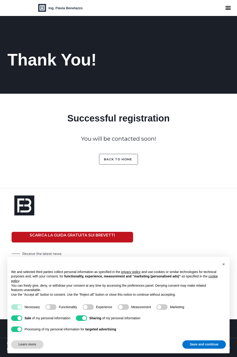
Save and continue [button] (204, 344)
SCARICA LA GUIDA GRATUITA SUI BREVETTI (72, 235)
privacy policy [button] (130, 272)
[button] (228, 7)
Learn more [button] (27, 344)
